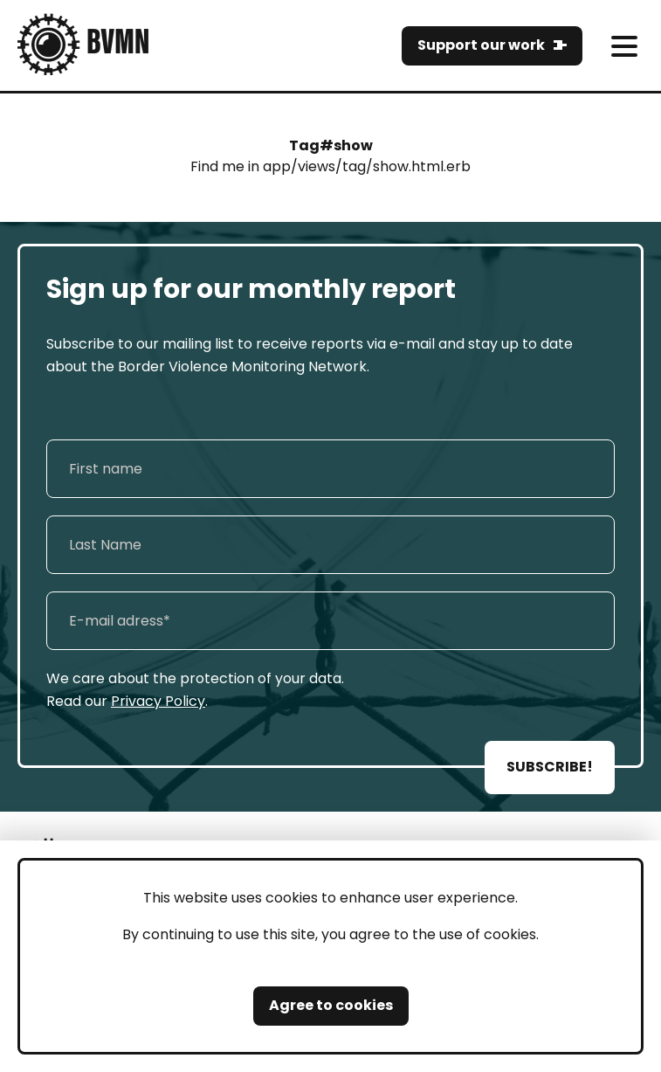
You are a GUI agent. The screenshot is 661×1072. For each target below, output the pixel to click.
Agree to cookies (331, 1005)
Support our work (481, 45)
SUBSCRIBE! (549, 767)
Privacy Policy (158, 701)
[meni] (624, 46)
